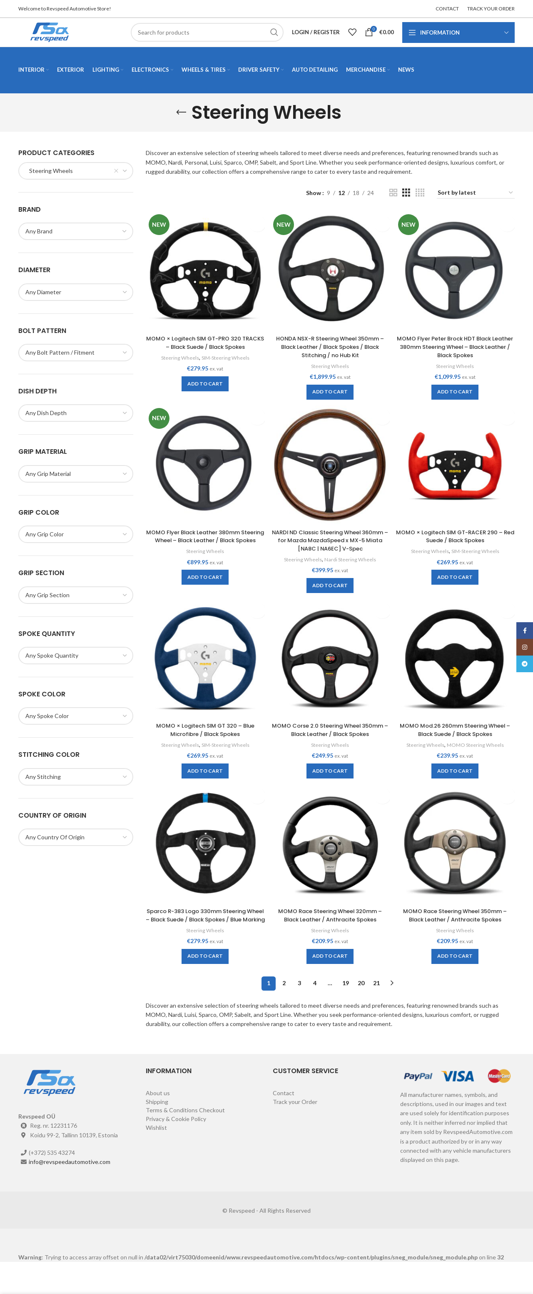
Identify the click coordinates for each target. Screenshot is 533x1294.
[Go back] (181, 127)
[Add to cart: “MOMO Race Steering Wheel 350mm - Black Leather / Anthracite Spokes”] (455, 980)
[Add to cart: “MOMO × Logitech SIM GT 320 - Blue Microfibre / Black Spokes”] (204, 785)
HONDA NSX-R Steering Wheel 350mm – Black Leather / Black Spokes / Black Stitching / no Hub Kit (330, 359)
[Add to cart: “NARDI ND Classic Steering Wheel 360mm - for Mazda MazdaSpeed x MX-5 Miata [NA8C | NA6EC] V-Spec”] (330, 599)
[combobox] (75, 185)
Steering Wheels (177, 370)
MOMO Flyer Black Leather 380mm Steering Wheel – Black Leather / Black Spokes (204, 554)
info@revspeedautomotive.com (69, 1193)
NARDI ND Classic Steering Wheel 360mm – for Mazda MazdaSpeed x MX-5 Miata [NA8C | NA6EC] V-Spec (330, 554)
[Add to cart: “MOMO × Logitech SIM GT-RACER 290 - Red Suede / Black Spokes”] (455, 590)
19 (345, 1015)
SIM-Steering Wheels (225, 370)
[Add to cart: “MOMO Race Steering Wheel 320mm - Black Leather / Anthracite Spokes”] (330, 980)
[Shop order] (476, 208)
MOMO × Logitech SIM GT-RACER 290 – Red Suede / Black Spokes (456, 550)
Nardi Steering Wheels (351, 573)
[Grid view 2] (393, 208)
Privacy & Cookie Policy (176, 1150)
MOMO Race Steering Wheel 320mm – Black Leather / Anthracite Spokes (330, 939)
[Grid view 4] (420, 208)
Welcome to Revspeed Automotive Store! (64, 8)
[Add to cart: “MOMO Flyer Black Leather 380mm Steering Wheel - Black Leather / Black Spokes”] (204, 599)
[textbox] (43, 306)
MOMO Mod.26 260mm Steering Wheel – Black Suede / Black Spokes (455, 744)
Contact (283, 1125)
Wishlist (156, 1159)
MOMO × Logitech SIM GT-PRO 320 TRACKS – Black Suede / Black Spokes (204, 355)
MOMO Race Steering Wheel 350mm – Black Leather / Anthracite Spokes (456, 939)
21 (376, 1015)
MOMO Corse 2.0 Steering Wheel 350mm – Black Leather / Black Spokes (330, 748)
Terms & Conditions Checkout (185, 1142)
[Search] (207, 39)
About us (158, 1125)
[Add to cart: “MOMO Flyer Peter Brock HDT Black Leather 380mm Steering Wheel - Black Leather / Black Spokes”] (455, 404)
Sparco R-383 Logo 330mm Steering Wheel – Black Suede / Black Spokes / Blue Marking (204, 943)
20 (361, 1015)
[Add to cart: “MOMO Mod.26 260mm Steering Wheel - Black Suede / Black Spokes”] (455, 785)
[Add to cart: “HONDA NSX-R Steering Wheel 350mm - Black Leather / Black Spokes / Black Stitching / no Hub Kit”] (330, 404)
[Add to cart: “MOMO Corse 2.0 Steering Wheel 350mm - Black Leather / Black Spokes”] (330, 793)
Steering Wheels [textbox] (49, 185)
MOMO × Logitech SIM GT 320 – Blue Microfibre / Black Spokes (204, 744)
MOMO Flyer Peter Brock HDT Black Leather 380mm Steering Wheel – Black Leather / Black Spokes (455, 359)
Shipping (157, 1133)
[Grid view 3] (406, 208)
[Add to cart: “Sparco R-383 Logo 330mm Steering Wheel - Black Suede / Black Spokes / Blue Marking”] (204, 988)
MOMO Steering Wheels (477, 759)
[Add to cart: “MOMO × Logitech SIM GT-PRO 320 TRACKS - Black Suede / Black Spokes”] (204, 396)
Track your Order (295, 1133)
